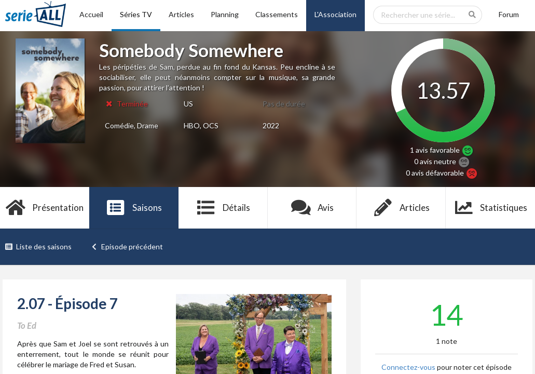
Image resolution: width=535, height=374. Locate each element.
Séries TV (136, 14)
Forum (509, 14)
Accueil (91, 14)
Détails (223, 208)
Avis (312, 208)
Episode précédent (126, 246)
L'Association (335, 14)
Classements (276, 14)
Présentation (45, 208)
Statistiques (491, 208)
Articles (181, 14)
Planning (225, 14)
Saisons (133, 208)
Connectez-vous (408, 367)
